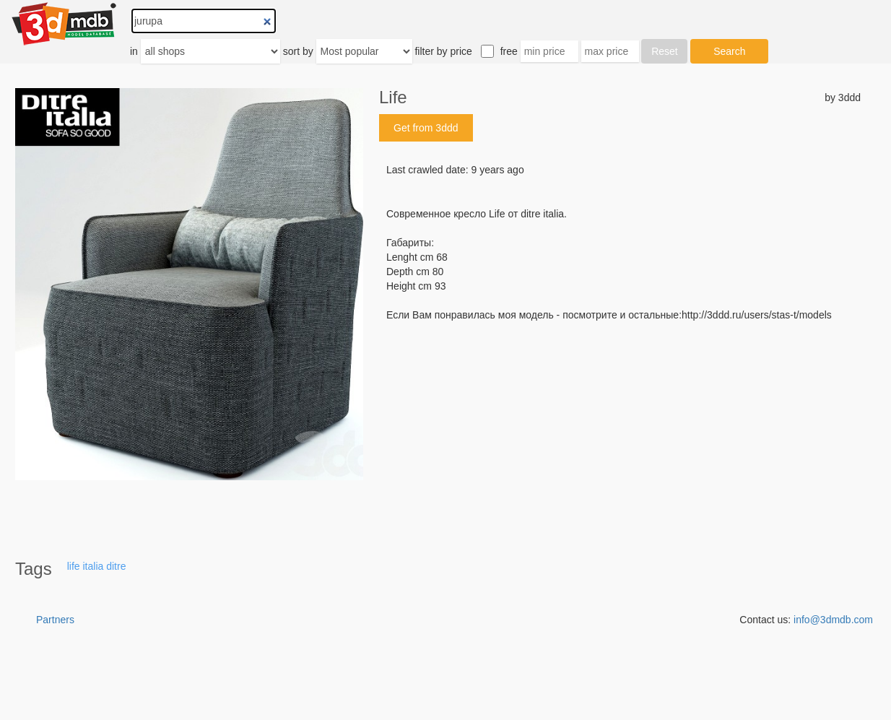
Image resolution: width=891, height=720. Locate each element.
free (509, 51)
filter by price (442, 51)
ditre (116, 566)
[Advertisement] (620, 432)
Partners (55, 619)
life (73, 566)
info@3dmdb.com (833, 619)
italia (93, 566)
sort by (298, 51)
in (134, 51)
